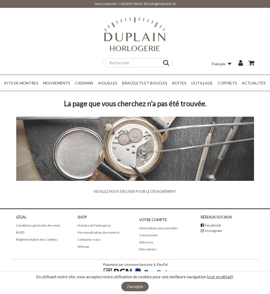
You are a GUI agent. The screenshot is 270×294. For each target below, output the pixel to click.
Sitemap (83, 246)
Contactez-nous (89, 239)
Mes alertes (148, 249)
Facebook (213, 225)
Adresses (146, 242)
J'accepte (135, 286)
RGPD (20, 232)
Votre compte (153, 220)
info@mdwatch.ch (162, 4)
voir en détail (220, 276)
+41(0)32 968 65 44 (133, 4)
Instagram (213, 230)
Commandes (148, 235)
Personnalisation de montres (98, 232)
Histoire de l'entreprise (94, 225)
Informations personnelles (158, 228)
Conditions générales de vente (38, 225)
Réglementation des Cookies (37, 239)
